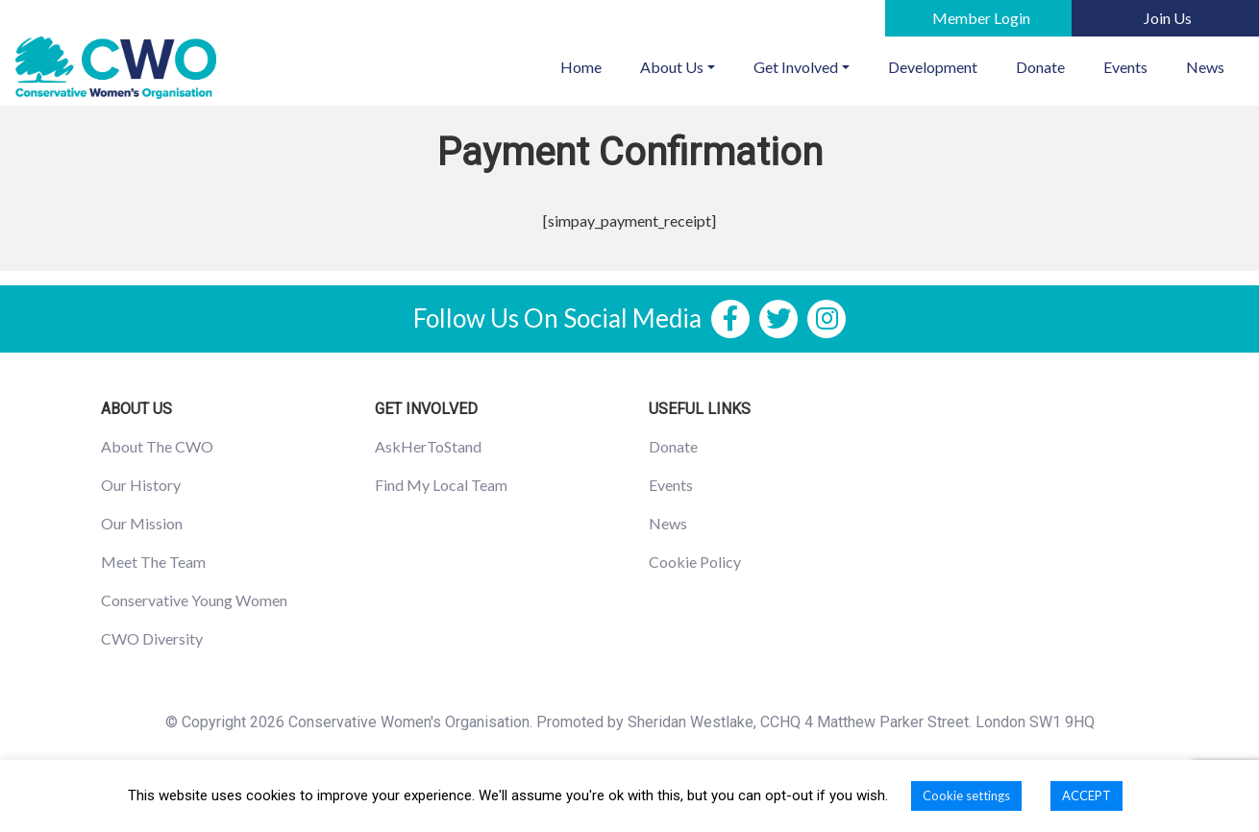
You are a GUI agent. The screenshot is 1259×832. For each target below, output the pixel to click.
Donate (1040, 67)
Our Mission (142, 523)
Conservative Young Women (194, 600)
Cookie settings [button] (966, 795)
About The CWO (157, 446)
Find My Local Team (441, 485)
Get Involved (795, 67)
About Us (672, 67)
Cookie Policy (695, 561)
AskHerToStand (428, 446)
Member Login (981, 18)
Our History (141, 485)
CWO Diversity (152, 638)
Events (1125, 67)
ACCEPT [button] (1086, 795)
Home (590, 65)
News (1205, 67)
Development (932, 67)
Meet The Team (153, 561)
